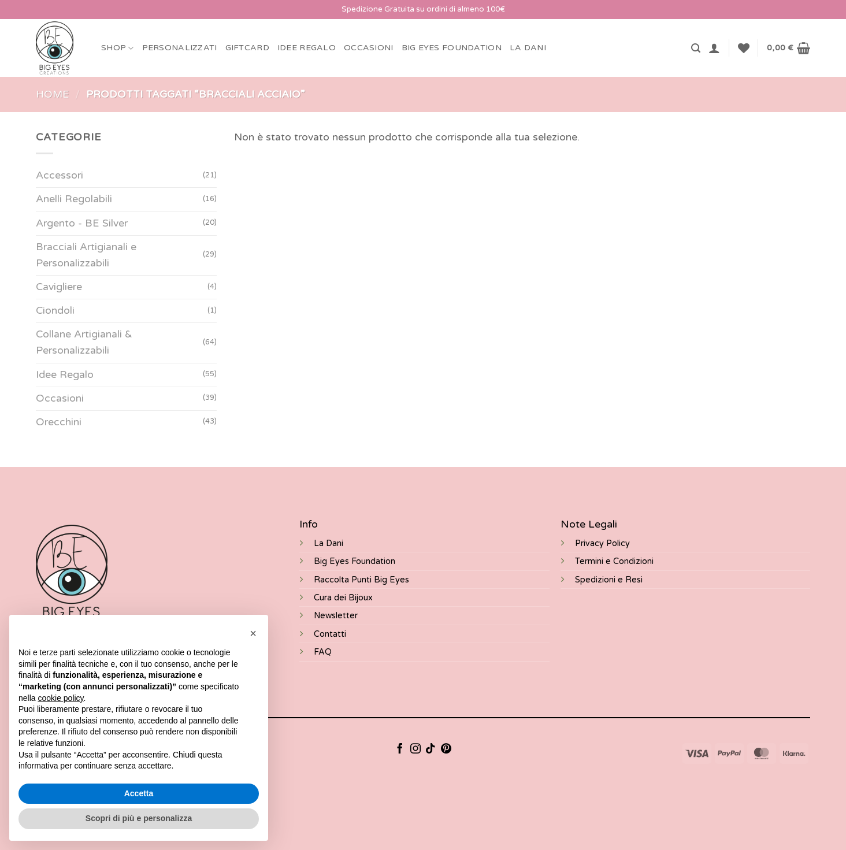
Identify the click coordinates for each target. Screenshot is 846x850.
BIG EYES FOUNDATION (452, 48)
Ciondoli (55, 311)
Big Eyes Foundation (354, 561)
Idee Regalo (306, 48)
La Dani (328, 543)
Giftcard (247, 48)
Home (52, 94)
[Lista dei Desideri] (743, 48)
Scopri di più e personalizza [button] (139, 818)
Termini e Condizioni (614, 561)
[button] (695, 48)
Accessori (59, 176)
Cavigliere (59, 287)
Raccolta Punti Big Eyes (361, 580)
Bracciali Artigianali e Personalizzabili (86, 255)
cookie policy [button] (60, 698)
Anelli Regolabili (74, 200)
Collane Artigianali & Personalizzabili (84, 343)
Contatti (330, 634)
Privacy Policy (602, 543)
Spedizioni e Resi (609, 580)
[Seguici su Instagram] (415, 749)
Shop (117, 48)
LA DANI (528, 48)
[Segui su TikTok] (430, 749)
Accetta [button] (139, 793)
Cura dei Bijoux (343, 598)
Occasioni (369, 48)
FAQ (323, 652)
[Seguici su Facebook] (400, 749)
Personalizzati (179, 48)
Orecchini (58, 422)
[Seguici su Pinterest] (446, 749)
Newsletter (336, 616)
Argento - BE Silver (82, 223)
